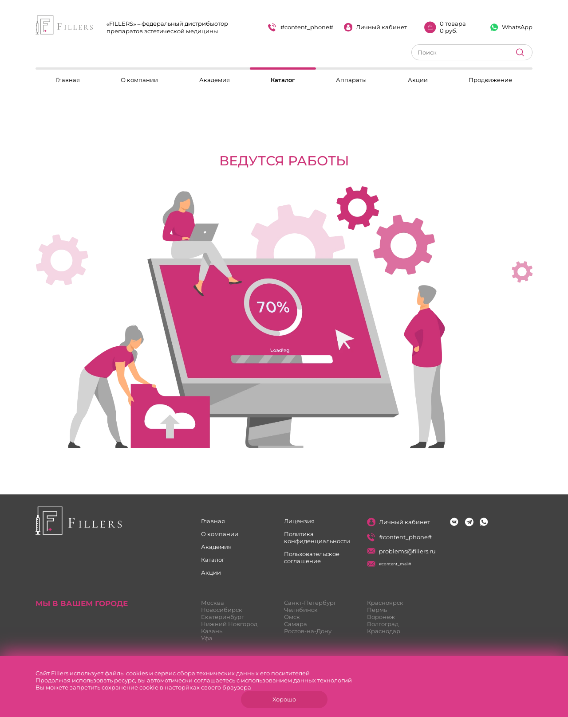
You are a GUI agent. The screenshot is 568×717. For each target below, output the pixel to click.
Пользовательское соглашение (311, 557)
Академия (214, 79)
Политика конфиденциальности (317, 537)
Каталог (283, 79)
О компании (139, 79)
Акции (418, 79)
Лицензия (299, 521)
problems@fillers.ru (401, 551)
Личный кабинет (375, 27)
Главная (68, 79)
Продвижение (490, 79)
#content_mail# (389, 563)
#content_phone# (300, 27)
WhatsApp (511, 27)
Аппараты (351, 79)
